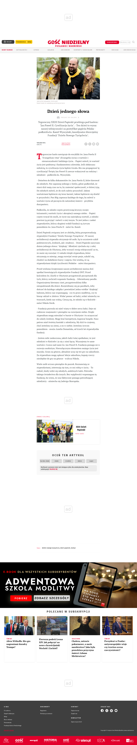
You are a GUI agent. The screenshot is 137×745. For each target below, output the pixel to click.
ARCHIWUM (65, 50)
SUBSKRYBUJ (112, 42)
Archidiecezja (130, 50)
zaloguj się (125, 42)
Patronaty (100, 50)
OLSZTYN (73, 548)
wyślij (98, 143)
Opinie (36, 50)
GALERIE (51, 50)
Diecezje (115, 50)
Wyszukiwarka (133, 42)
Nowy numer (7, 50)
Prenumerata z (23, 42)
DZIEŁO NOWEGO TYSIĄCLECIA (51, 548)
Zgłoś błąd (9, 730)
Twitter (90, 143)
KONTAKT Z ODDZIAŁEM (83, 50)
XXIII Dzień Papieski (81, 428)
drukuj (94, 143)
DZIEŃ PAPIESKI (65, 548)
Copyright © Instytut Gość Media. (110, 730)
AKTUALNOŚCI (21, 50)
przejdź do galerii (68, 117)
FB (86, 143)
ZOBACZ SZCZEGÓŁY (52, 598)
